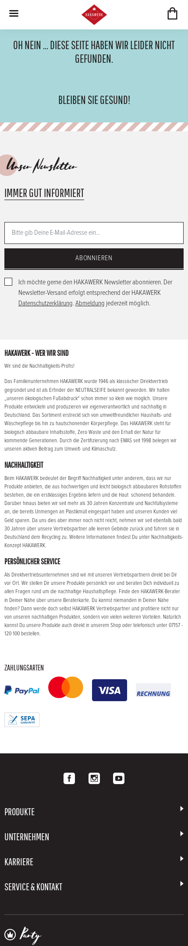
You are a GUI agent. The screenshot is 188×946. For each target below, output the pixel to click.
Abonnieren (94, 258)
